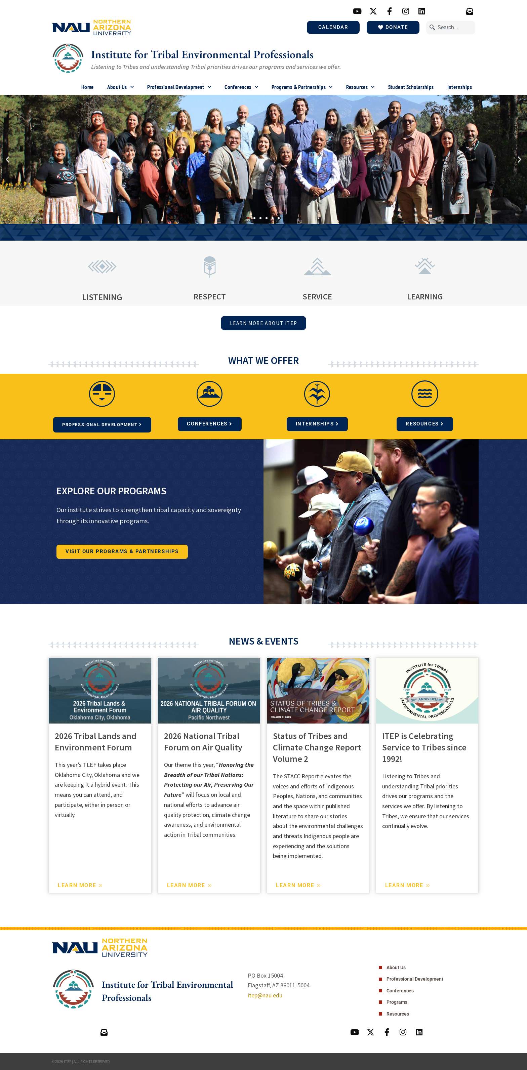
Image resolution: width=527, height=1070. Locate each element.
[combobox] (450, 27)
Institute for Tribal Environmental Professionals (210, 54)
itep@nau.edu (265, 994)
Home (87, 87)
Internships (459, 87)
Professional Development (179, 87)
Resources (360, 87)
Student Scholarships (411, 87)
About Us (120, 87)
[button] (7, 159)
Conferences (241, 87)
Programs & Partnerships (302, 87)
